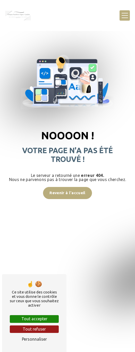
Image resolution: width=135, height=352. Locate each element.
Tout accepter (34, 318)
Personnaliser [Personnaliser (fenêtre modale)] (34, 339)
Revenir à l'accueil (67, 193)
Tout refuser (34, 329)
